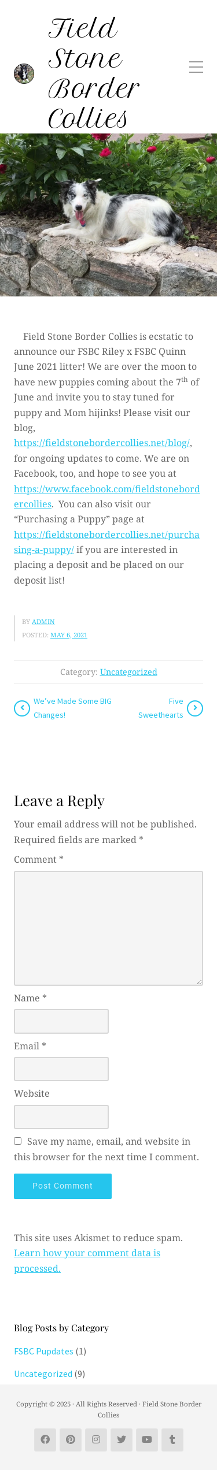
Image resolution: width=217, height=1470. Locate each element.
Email (30, 1046)
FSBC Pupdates (43, 1351)
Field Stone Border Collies (95, 73)
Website (32, 1093)
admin (43, 621)
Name (30, 998)
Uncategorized (128, 671)
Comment (39, 859)
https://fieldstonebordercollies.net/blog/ (102, 442)
